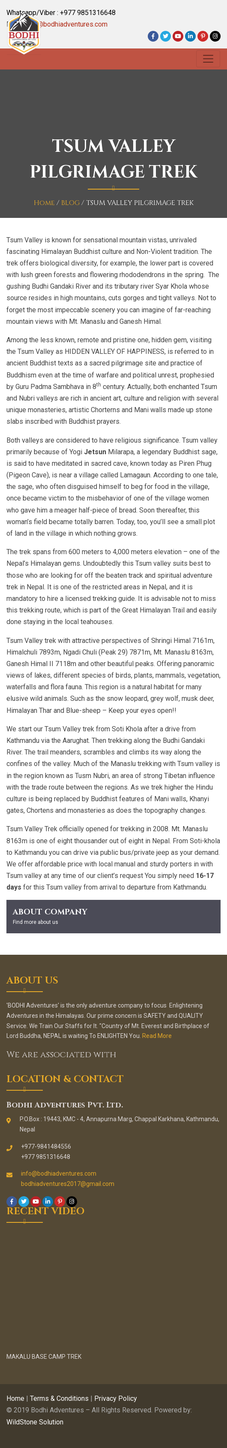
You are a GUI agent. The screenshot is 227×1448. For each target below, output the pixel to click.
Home (44, 203)
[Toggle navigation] (208, 58)
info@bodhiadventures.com (67, 24)
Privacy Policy (115, 1398)
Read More (157, 1035)
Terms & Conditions (59, 1398)
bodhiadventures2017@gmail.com (67, 1183)
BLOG (70, 203)
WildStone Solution (34, 1422)
